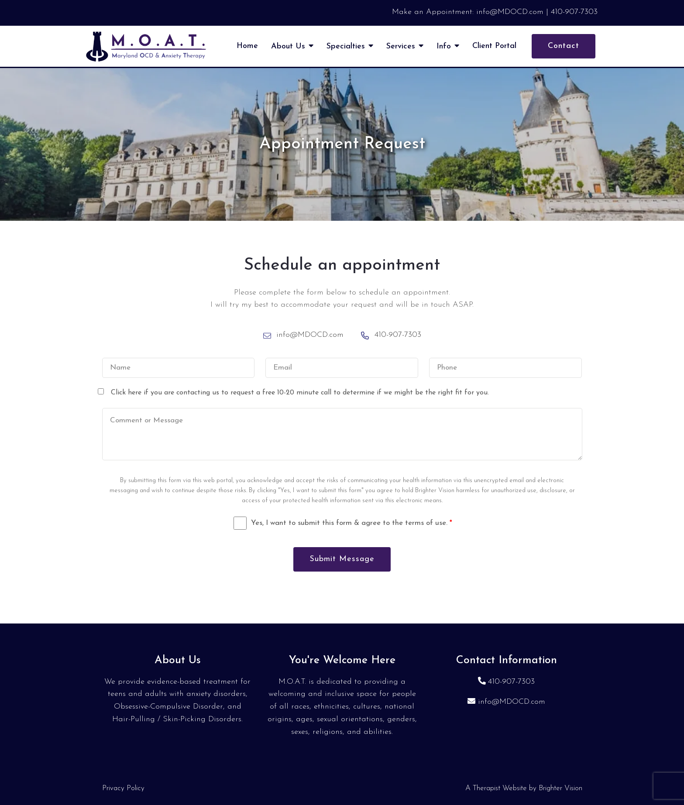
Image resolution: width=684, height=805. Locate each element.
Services (400, 46)
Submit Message (342, 559)
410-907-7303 (511, 682)
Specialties (346, 46)
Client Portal (494, 46)
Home (247, 46)
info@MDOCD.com (511, 702)
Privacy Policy (123, 788)
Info (444, 46)
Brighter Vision (560, 788)
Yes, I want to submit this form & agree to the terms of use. (351, 523)
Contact (563, 46)
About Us (288, 46)
